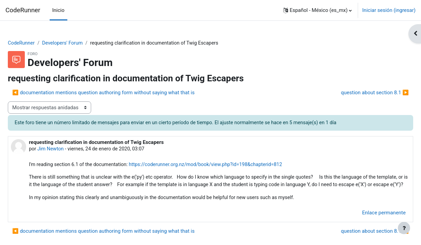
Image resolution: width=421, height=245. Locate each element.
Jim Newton (67, 150)
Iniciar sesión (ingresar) (389, 10)
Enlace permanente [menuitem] (367, 222)
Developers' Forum (81, 43)
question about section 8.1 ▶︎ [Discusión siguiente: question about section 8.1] (358, 93)
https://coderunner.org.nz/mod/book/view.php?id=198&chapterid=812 (228, 166)
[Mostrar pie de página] (404, 228)
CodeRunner (22, 10)
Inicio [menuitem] (58, 10)
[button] (318, 10)
